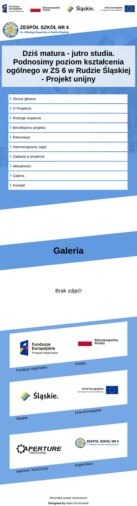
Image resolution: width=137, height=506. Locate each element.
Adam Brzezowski (68, 503)
